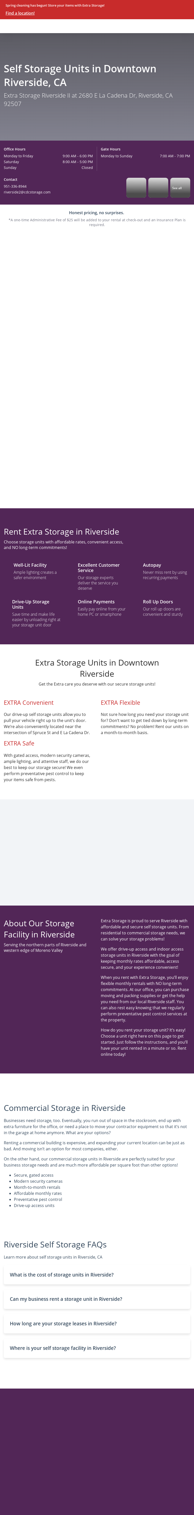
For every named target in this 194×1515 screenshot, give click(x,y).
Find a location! (20, 13)
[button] (97, 1275)
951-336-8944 (15, 186)
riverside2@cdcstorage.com (27, 192)
